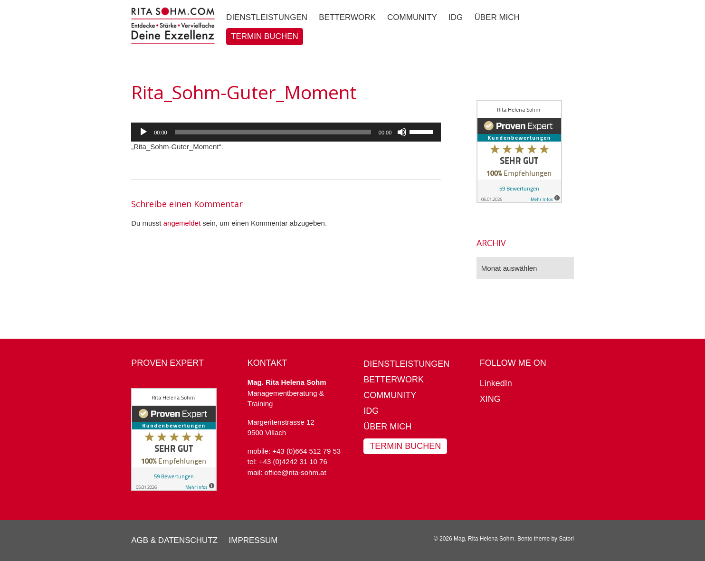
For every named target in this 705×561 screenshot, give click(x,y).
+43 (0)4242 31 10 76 (293, 461)
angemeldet (181, 223)
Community (389, 395)
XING (490, 399)
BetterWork (393, 379)
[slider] (273, 132)
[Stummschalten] (402, 132)
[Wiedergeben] (143, 132)
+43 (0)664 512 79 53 (306, 451)
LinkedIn (496, 383)
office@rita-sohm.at (295, 472)
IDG (371, 411)
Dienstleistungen (406, 364)
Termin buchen (405, 446)
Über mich (387, 426)
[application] (286, 132)
